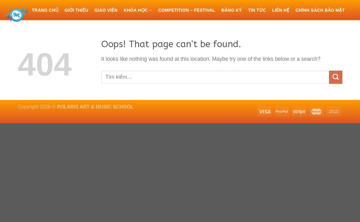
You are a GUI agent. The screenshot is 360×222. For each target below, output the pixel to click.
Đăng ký (231, 10)
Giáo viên (106, 10)
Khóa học (138, 10)
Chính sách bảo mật (320, 10)
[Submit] (335, 77)
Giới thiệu (76, 10)
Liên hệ (280, 10)
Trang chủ (45, 10)
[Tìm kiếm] (34, 29)
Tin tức (257, 10)
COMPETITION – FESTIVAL (186, 10)
